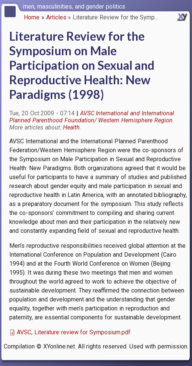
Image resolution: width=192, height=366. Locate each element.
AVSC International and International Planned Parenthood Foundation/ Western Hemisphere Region (91, 117)
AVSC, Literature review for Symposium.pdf (73, 332)
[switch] (184, 6)
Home (32, 17)
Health (71, 127)
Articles (56, 17)
